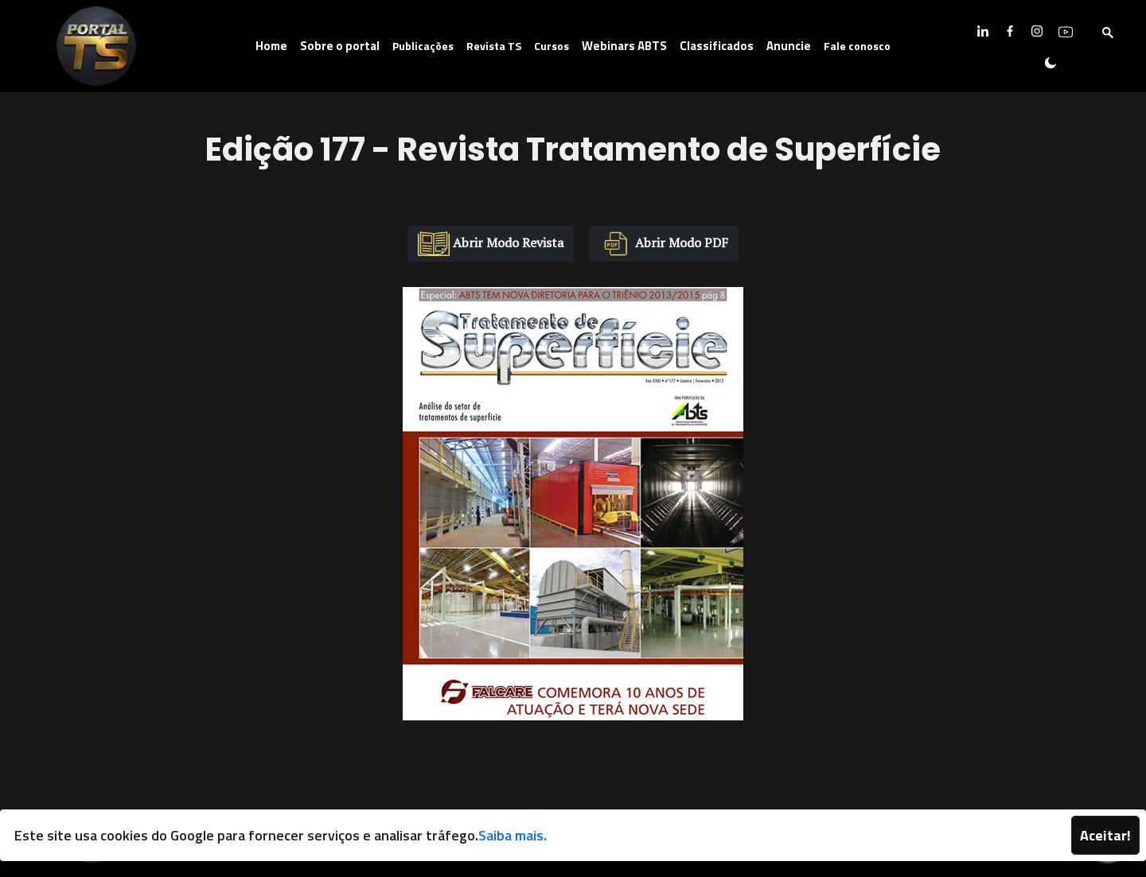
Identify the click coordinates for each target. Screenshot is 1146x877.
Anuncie (788, 46)
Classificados (717, 46)
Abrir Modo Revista (490, 243)
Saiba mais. (512, 835)
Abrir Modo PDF (664, 243)
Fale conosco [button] (857, 45)
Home (271, 46)
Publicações (423, 45)
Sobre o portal (340, 46)
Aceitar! (1105, 835)
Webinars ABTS (624, 46)
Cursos (551, 45)
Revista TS (493, 45)
